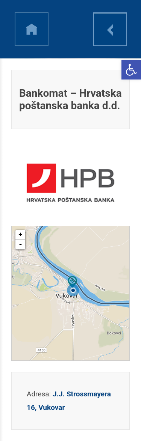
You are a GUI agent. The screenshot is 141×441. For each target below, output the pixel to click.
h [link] (32, 29)
